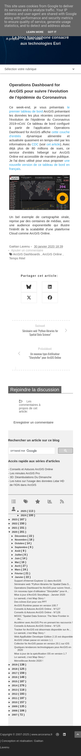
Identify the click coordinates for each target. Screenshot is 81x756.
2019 (15, 664)
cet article (53, 144)
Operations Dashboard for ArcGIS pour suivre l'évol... (43, 588)
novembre (21, 539)
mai (17, 562)
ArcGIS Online (52, 254)
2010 (15, 702)
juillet (19, 554)
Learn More (35, 32)
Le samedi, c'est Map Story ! (29, 598)
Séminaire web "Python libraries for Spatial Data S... (42, 584)
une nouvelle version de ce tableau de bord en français (39, 165)
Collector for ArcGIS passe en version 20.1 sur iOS (41, 643)
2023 (15, 519)
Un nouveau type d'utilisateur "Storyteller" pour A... (41, 591)
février (19, 573)
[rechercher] (31, 451)
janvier (19, 577)
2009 (15, 706)
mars (18, 569)
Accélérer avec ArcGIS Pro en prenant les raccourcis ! (43, 622)
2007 (15, 714)
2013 (15, 689)
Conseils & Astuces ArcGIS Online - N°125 (37, 626)
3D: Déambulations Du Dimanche (30, 477)
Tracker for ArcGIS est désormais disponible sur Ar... (42, 629)
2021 (15, 528)
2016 (15, 677)
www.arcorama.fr (41, 734)
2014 (15, 685)
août (18, 551)
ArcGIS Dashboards (26, 254)
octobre (20, 543)
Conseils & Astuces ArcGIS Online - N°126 (37, 612)
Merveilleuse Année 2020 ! (28, 660)
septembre (21, 547)
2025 (24, 511)
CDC (35, 144)
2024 (24, 515)
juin (18, 558)
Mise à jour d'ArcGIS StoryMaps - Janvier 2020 (39, 594)
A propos (12, 38)
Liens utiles (34, 38)
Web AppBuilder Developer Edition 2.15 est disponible (43, 636)
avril (18, 566)
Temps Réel (17, 258)
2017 (15, 673)
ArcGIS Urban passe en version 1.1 (33, 640)
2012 (15, 694)
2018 (15, 669)
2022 (15, 523)
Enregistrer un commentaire (34, 422)
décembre (21, 536)
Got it (52, 32)
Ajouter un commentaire (27, 250)
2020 (15, 532)
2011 (15, 698)
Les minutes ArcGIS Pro (25, 473)
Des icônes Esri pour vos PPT (30, 601)
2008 (15, 710)
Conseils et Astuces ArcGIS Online (31, 469)
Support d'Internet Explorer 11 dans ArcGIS (37, 580)
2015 (15, 681)
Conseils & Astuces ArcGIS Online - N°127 (37, 609)
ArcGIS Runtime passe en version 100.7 (36, 605)
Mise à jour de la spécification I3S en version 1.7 (40, 653)
